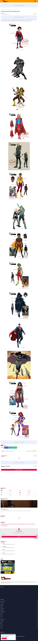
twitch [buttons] (10, 494)
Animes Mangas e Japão (4, 524)
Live (19, 617)
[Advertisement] (6, 479)
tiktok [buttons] (29, 494)
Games (19, 524)
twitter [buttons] (10, 492)
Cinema (9, 524)
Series (2, 525)
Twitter (11, 447)
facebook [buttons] (28, 492)
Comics (13, 524)
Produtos (33, 524)
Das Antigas (19, 605)
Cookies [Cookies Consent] (6, 636)
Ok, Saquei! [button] (4, 638)
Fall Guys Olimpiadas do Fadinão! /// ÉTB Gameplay (9, 639)
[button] (35, 1)
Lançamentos (22, 524)
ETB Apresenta (19, 608)
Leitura (26, 524)
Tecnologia (5, 525)
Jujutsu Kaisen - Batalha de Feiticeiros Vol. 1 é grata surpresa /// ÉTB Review (12, 636)
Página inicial (2, 9)
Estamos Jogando (19, 611)
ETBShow (19, 610)
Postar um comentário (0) (19, 469)
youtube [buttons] (10, 490)
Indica (19, 614)
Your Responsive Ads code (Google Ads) (19, 5)
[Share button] (18, 448)
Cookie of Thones (19, 601)
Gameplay (19, 613)
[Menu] (1, 1)
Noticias (6, 9)
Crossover (19, 604)
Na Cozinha (19, 620)
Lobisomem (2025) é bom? (4, 509)
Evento (16, 524)
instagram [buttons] (28, 490)
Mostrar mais (35, 455)
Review (19, 623)
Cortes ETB (19, 602)
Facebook (6, 447)
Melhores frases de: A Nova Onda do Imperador (8, 633)
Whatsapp (15, 447)
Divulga (19, 607)
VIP (19, 626)
